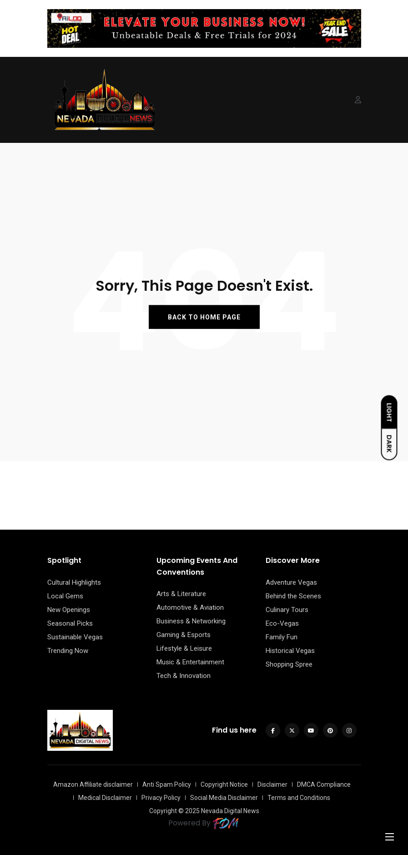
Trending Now (67, 651)
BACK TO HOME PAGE (204, 317)
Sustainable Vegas (75, 637)
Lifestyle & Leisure (184, 648)
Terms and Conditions (298, 797)
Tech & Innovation (183, 676)
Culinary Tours (287, 610)
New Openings (68, 610)
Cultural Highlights (74, 582)
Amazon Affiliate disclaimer (93, 784)
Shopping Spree (289, 664)
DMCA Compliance (324, 784)
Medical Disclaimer (105, 797)
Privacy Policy (161, 797)
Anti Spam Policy (166, 784)
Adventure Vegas (291, 582)
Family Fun (281, 637)
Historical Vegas (290, 651)
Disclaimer (272, 784)
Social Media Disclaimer (224, 797)
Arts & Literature (181, 594)
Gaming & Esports (183, 635)
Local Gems (65, 596)
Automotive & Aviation (190, 607)
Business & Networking (191, 621)
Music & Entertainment (190, 662)
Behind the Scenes (293, 596)
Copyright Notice (224, 784)
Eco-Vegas (282, 623)
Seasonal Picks (70, 623)
